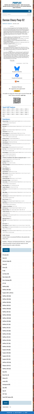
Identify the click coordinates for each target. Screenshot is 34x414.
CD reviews (5, 255)
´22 (10, 123)
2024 (8, 109)
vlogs (4, 391)
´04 (12, 121)
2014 (26, 111)
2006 (8, 114)
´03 (10, 121)
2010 (17, 112)
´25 (14, 123)
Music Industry (5, 277)
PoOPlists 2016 (6, 340)
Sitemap (26, 412)
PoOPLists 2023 (6, 362)
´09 (19, 121)
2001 (4, 116)
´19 (6, 123)
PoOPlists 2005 (6, 305)
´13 (25, 121)
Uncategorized (5, 384)
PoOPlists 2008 (6, 315)
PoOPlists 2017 (5, 343)
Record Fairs (5, 375)
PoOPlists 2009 (6, 318)
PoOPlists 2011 (5, 324)
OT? (3, 283)
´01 (7, 126)
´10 (21, 121)
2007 (4, 114)
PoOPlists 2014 (6, 334)
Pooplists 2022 (5, 359)
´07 (16, 121)
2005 (12, 114)
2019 (4, 111)
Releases (4, 378)
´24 (13, 123)
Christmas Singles (6, 261)
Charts (4, 258)
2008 (26, 112)
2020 (26, 109)
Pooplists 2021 (5, 356)
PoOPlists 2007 (6, 312)
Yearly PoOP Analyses (7, 397)
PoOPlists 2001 (6, 289)
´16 (29, 121)
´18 (4, 123)
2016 (17, 111)
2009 (21, 112)
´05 (13, 121)
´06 (15, 121)
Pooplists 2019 (5, 350)
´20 (7, 123)
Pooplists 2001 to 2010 (7, 293)
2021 (21, 109)
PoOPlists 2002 (6, 296)
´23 (12, 123)
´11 (22, 121)
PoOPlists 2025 (6, 369)
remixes (4, 381)
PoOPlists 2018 (6, 346)
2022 (17, 109)
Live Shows (5, 274)
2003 (21, 114)
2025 (4, 109)
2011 (12, 112)
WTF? (4, 394)
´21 (9, 123)
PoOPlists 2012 (6, 327)
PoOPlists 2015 (6, 337)
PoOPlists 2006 (6, 308)
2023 (12, 109)
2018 (8, 111)
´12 (23, 121)
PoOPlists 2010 (6, 321)
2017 (12, 111)
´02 (9, 121)
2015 (21, 111)
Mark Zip (10, 23)
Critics (4, 267)
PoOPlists (4, 286)
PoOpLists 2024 (6, 365)
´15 (28, 121)
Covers (4, 264)
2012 (8, 112)
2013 (4, 112)
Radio (4, 372)
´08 (18, 121)
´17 (3, 123)
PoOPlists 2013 (6, 331)
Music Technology (6, 280)
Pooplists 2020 (6, 353)
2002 (26, 114)
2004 (17, 114)
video (4, 387)
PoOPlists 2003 (6, 299)
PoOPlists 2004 (6, 302)
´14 (26, 121)
